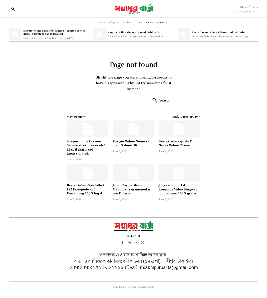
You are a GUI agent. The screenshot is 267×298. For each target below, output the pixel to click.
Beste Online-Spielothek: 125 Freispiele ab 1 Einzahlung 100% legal (86, 189)
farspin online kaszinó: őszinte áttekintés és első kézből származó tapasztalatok (54, 32)
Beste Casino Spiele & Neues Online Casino (219, 32)
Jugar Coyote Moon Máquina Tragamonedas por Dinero (132, 189)
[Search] (161, 100)
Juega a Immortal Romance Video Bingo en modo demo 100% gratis (178, 189)
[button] (13, 9)
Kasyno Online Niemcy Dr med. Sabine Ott (134, 32)
